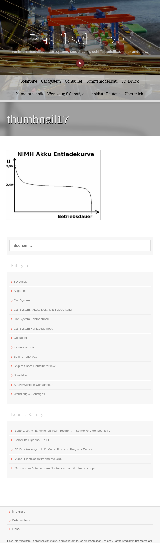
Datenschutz (21, 520)
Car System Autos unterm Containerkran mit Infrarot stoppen (56, 468)
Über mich (134, 94)
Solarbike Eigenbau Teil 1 (32, 440)
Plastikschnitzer (80, 39)
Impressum (20, 511)
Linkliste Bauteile (105, 94)
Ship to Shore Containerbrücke (35, 366)
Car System (51, 81)
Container (73, 81)
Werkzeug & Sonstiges (66, 94)
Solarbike (29, 81)
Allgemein (20, 291)
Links (16, 529)
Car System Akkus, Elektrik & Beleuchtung (43, 309)
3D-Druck (130, 81)
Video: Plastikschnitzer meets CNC (38, 459)
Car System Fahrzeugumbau (33, 328)
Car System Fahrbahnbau (31, 319)
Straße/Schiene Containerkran (34, 385)
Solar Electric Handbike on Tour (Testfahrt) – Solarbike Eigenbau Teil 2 (63, 430)
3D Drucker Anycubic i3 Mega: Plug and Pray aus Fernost (54, 449)
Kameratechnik (29, 94)
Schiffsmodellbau (102, 81)
